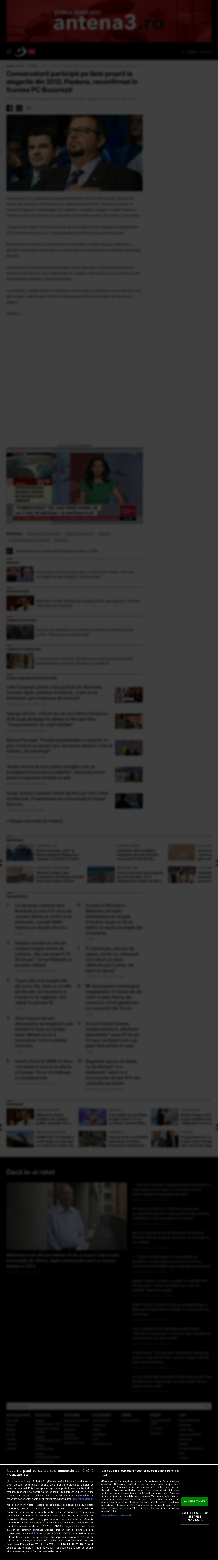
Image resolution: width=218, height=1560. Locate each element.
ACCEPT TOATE (194, 1501)
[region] (109, 1512)
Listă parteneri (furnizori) (116, 1515)
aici (33, 1533)
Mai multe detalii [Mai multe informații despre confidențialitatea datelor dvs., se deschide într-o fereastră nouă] (83, 1498)
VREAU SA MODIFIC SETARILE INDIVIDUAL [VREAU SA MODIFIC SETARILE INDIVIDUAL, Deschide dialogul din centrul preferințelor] (194, 1516)
